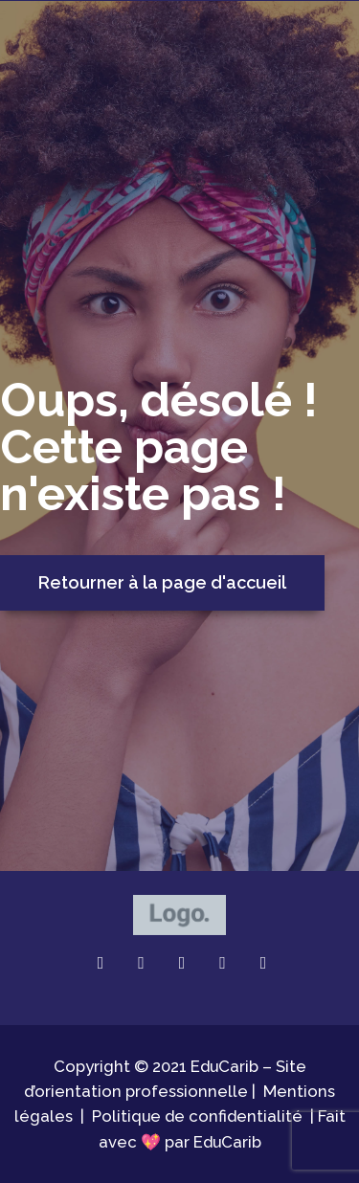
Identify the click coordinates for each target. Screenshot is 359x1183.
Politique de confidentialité (197, 1116)
